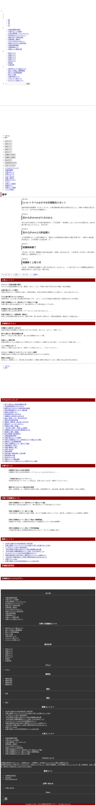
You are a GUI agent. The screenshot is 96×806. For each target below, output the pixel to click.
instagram (8, 777)
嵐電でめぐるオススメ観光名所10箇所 (17, 408)
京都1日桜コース (14, 76)
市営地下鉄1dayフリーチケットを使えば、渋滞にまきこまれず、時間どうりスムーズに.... (39, 480)
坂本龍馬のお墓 (9, 455)
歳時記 (6, 18)
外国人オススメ (10, 180)
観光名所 (7, 51)
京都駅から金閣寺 (10, 157)
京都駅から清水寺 (10, 154)
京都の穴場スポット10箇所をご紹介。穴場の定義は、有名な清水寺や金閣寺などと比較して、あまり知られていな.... (40, 292)
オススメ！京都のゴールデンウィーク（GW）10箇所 (19, 352)
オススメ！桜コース (15, 78)
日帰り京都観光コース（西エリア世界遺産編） (24, 528)
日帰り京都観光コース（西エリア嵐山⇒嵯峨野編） (26, 519)
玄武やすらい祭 (9, 457)
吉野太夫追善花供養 (11, 420)
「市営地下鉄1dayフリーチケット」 (21, 478)
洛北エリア (12, 61)
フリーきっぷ (9, 176)
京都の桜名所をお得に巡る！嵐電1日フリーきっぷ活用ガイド (25, 555)
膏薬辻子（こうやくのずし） (14, 424)
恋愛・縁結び (9, 178)
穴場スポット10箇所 (15, 31)
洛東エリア (12, 55)
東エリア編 (12, 74)
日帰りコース (9, 174)
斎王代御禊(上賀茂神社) (12, 434)
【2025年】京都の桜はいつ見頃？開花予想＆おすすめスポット (26, 557)
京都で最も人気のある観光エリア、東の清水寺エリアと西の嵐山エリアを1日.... (27, 304)
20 (26, 274)
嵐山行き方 (8, 160)
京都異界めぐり (13, 47)
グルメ (6, 14)
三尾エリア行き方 (10, 165)
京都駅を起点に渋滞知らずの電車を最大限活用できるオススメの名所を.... (26, 354)
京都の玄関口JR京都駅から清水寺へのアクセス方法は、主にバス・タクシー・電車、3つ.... (31, 330)
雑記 (6, 702)
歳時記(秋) (8, 682)
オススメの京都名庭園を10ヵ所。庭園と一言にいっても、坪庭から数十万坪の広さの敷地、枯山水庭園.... (36, 286)
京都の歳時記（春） (11, 447)
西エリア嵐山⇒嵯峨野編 (16, 71)
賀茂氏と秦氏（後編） (12, 432)
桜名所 (10, 63)
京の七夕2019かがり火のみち (38, 217)
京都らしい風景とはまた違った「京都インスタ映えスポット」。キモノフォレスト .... (30, 348)
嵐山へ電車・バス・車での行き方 (15, 418)
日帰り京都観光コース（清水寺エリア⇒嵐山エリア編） (20, 302)
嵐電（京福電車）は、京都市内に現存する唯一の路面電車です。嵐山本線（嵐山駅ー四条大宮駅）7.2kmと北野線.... (47, 489)
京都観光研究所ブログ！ (12, 10)
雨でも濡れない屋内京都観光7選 (12, 333)
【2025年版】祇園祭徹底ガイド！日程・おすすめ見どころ (24, 551)
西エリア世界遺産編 (15, 72)
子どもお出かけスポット (16, 41)
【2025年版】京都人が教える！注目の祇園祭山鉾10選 (23, 549)
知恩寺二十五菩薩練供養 (12, 441)
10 (23, 274)
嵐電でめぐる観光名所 (15, 37)
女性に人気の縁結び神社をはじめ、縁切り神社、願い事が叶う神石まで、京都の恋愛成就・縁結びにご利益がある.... (40, 316)
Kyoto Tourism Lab (11, 779)
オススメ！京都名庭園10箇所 (11, 284)
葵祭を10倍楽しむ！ (8, 358)
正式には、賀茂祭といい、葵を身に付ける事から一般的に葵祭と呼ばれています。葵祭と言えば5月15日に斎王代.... (39, 360)
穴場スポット (9, 172)
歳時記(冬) (8, 684)
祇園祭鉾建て (29, 247)
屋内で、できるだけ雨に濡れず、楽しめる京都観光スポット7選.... (23, 335)
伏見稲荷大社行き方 (10, 163)
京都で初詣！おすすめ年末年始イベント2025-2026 (22, 561)
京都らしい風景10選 (15, 49)
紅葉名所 (11, 65)
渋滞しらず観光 (10, 184)
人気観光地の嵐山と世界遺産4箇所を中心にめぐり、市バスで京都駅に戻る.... (34, 530)
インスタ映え (9, 189)
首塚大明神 (8, 451)
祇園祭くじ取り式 (32, 262)
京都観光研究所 (10, 775)
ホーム (7, 135)
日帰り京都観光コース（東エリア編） (17, 443)
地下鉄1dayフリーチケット (17, 35)
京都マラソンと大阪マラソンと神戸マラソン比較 (21, 461)
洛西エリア (12, 57)
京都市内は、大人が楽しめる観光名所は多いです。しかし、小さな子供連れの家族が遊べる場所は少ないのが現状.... (40, 298)
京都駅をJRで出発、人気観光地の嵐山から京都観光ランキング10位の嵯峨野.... (35, 521)
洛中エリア (12, 53)
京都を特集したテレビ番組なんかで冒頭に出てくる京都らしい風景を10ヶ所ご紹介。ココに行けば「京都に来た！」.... (41, 342)
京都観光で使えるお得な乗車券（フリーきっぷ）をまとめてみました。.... (26, 311)
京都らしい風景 (10, 187)
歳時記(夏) (8, 680)
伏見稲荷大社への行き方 (12, 414)
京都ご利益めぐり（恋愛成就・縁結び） (14, 314)
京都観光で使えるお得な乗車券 (11, 309)
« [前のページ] (11, 274)
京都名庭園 (9, 170)
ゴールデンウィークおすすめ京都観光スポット (21, 553)
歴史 (6, 16)
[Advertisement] (48, 120)
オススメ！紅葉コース (15, 80)
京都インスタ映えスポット (14, 619)
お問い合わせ (9, 449)
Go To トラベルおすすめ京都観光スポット (44, 202)
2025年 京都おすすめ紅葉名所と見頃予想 (19, 543)
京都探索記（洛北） (11, 445)
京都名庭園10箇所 (14, 29)
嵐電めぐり (9, 185)
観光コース (8, 67)
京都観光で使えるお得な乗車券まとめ (17, 430)
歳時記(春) (8, 678)
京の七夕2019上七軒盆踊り (36, 232)
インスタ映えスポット (8, 346)
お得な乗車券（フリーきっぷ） (18, 33)
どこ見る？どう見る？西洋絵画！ (16, 547)
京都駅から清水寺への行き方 (11, 328)
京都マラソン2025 (11, 559)
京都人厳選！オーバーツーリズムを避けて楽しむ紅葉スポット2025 (27, 545)
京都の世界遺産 (13, 45)
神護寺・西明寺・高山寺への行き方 (16, 422)
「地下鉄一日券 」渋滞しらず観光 (15, 428)
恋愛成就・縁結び (14, 39)
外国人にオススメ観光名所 (17, 43)
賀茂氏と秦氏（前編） (12, 426)
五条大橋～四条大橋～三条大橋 (15, 453)
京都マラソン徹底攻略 (12, 459)
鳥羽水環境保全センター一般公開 (15, 410)
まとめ (6, 27)
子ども (7, 182)
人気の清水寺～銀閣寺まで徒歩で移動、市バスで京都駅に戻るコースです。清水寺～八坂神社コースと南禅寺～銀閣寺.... (49, 513)
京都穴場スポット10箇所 (9, 290)
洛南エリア (12, 59)
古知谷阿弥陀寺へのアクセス (14, 406)
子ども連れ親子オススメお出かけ (12, 297)
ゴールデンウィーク (12, 168)
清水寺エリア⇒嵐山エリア (17, 69)
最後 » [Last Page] (36, 274)
